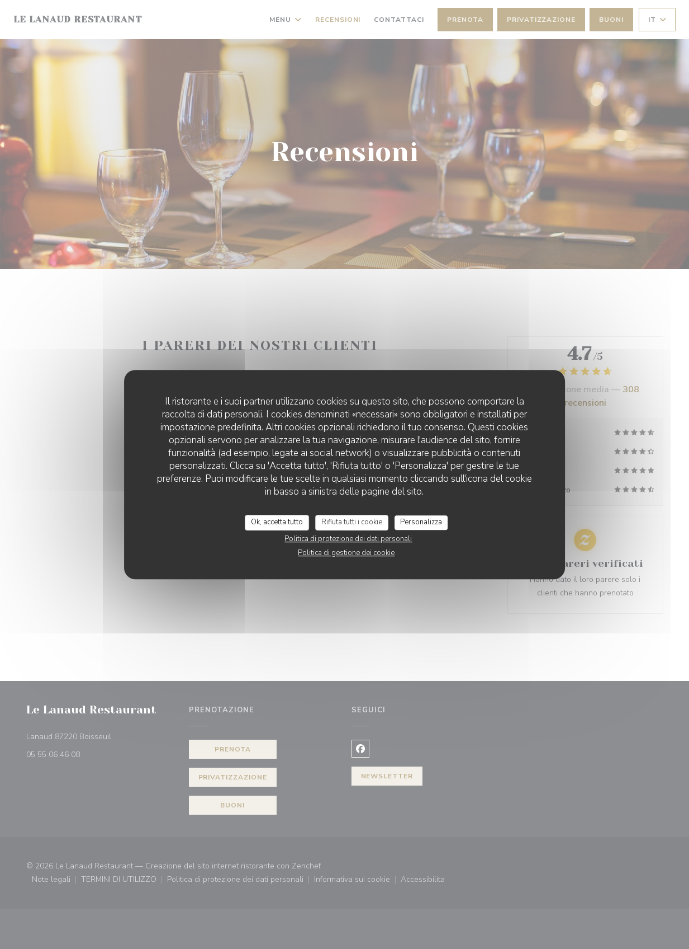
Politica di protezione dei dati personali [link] (348, 539)
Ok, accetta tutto (277, 522)
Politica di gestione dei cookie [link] (346, 553)
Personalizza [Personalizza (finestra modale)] (421, 522)
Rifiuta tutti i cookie (351, 522)
